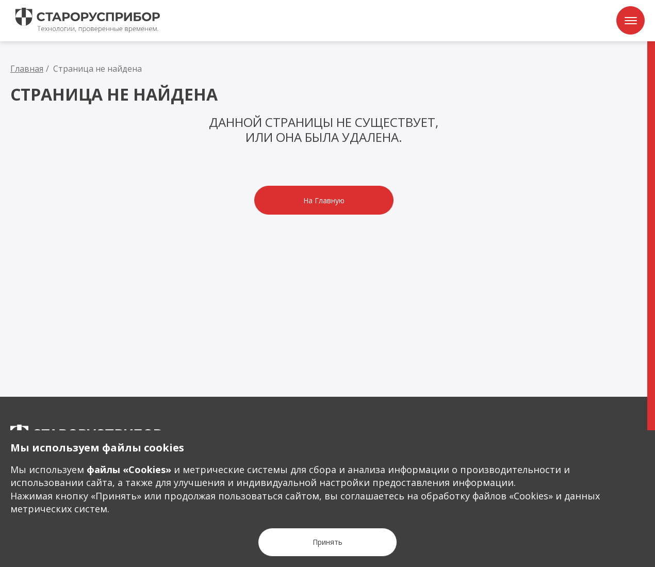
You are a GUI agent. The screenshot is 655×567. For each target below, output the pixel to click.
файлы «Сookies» (129, 469)
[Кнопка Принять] (327, 542)
